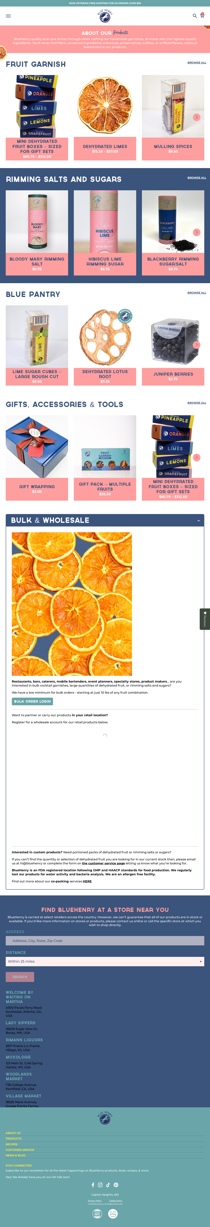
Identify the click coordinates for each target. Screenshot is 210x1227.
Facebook (93, 1185)
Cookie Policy (115, 1200)
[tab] (105, 520)
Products (14, 1138)
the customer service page (103, 863)
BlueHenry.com (105, 16)
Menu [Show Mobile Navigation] (8, 16)
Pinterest (116, 1185)
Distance (16, 953)
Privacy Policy (95, 1200)
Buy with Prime (113, 1214)
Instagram (100, 1185)
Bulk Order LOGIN (32, 701)
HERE (87, 881)
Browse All (196, 62)
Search (195, 16)
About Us (13, 1133)
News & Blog (16, 1155)
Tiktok (108, 1185)
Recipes (12, 1144)
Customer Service (20, 1150)
